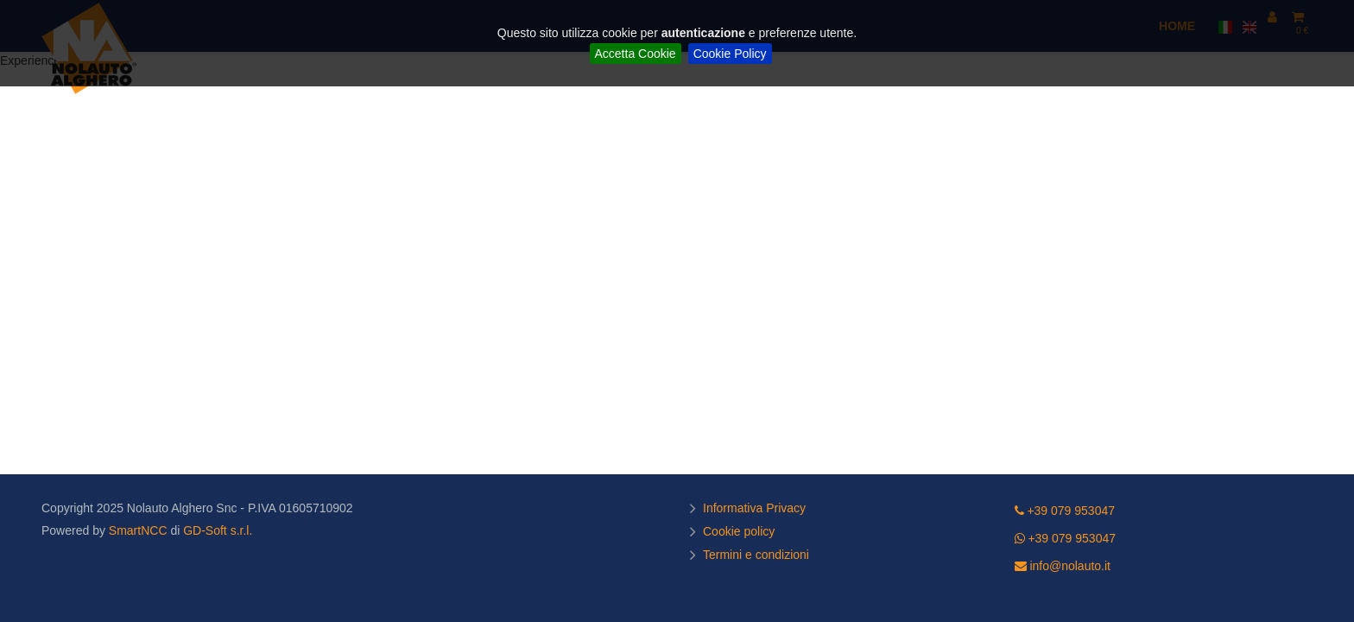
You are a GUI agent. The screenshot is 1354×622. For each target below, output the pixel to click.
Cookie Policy (730, 53)
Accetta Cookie (635, 53)
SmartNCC (138, 530)
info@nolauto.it (1063, 566)
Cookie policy (741, 531)
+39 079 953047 (1065, 510)
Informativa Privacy (756, 508)
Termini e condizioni (758, 555)
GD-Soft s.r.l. (217, 530)
